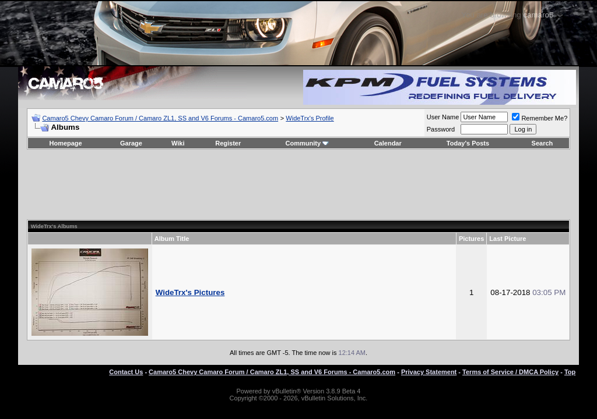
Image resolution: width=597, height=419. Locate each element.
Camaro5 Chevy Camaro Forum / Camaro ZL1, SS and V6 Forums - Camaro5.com (160, 118)
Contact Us (126, 371)
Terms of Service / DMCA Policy (510, 371)
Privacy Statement (428, 371)
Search (542, 143)
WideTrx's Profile (309, 118)
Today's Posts (468, 143)
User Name (443, 116)
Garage (131, 143)
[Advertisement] (298, 184)
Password (441, 129)
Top (569, 371)
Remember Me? (539, 118)
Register (228, 143)
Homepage (65, 143)
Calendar (388, 143)
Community (307, 143)
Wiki (178, 143)
